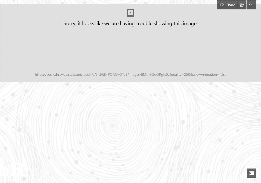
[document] (130, 91)
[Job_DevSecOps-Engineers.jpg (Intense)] (130, 43)
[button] (227, 4)
